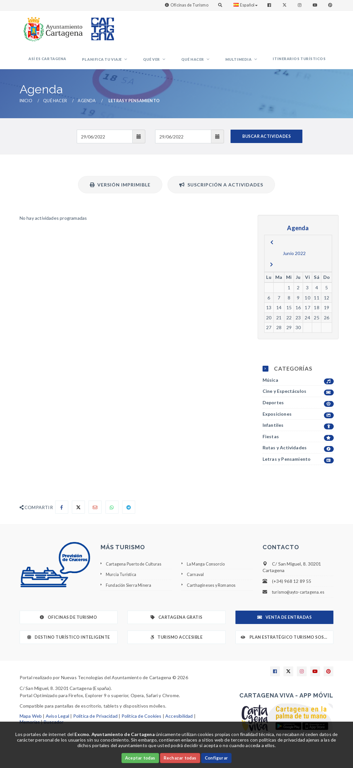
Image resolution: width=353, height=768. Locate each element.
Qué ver (179, 63)
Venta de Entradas (284, 625)
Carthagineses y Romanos (214, 593)
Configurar (216, 757)
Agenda (87, 108)
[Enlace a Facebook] (269, 5)
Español (245, 5)
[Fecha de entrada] (105, 144)
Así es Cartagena (90, 62)
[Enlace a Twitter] (285, 5)
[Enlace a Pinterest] (330, 5)
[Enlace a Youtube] (315, 5)
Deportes (298, 411)
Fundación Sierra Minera (131, 593)
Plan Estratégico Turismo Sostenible (287, 645)
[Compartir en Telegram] (128, 514)
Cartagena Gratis (176, 625)
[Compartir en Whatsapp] (112, 514)
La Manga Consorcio (208, 571)
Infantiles (298, 433)
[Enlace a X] (288, 679)
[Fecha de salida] (183, 144)
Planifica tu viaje (137, 63)
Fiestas (298, 444)
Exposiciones (298, 422)
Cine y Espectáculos (298, 399)
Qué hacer (213, 63)
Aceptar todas (140, 757)
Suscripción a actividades (221, 192)
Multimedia (250, 63)
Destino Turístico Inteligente (68, 645)
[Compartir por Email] (95, 514)
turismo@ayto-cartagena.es (301, 599)
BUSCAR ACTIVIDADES (266, 144)
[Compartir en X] (78, 514)
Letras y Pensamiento (298, 467)
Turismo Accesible (176, 645)
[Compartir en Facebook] (61, 514)
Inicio (26, 108)
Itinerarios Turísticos (303, 62)
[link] (52, 26)
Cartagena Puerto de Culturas (137, 571)
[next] (271, 272)
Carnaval (196, 582)
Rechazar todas (180, 757)
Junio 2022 (294, 261)
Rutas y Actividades (298, 456)
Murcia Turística (122, 582)
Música (298, 388)
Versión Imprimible (120, 192)
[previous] (272, 250)
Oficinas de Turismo (189, 5)
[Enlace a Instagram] (300, 5)
